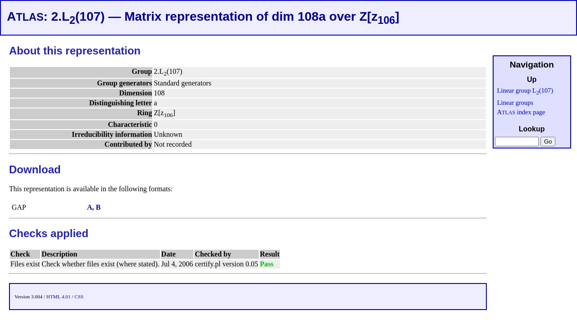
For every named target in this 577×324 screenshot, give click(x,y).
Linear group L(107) (525, 90)
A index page (521, 112)
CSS (78, 296)
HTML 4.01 (58, 296)
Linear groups (515, 102)
